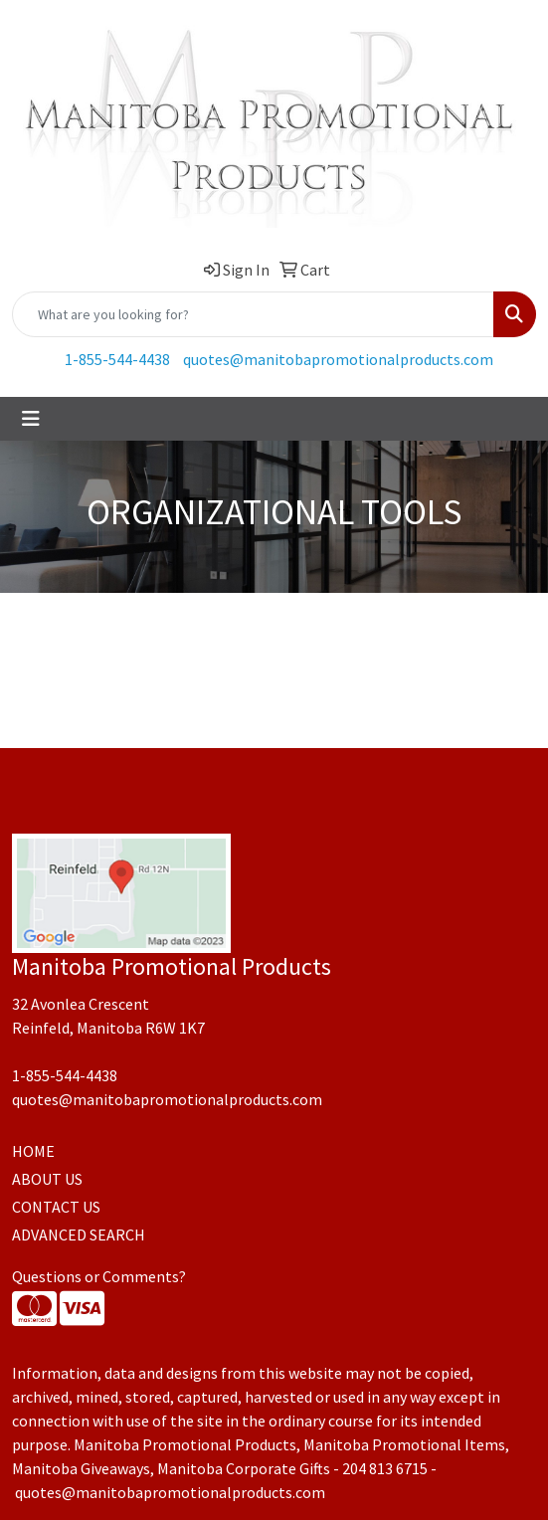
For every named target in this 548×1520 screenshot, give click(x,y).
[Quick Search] (253, 314)
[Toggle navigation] (31, 419)
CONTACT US (56, 1207)
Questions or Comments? (99, 1276)
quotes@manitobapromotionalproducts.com (338, 359)
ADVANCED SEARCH (78, 1234)
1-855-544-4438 (117, 359)
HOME (33, 1151)
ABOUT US (47, 1179)
